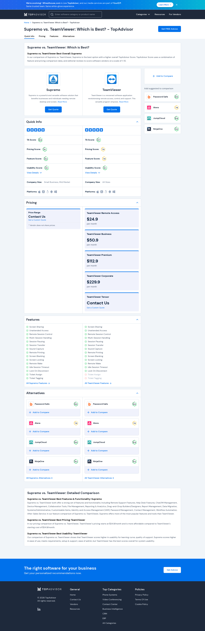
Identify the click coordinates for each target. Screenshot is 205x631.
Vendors (74, 604)
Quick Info (29, 36)
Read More (62, 102)
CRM (104, 613)
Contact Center (110, 604)
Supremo (53, 90)
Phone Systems (109, 594)
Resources (75, 609)
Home (73, 594)
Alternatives (69, 36)
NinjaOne (39, 461)
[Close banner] (176, 4)
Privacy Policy (141, 594)
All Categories (109, 623)
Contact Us (75, 599)
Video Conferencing (112, 599)
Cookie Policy (141, 604)
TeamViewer (111, 90)
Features (54, 36)
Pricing (42, 36)
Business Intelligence (112, 609)
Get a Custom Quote (37, 220)
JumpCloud (41, 442)
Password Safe (42, 404)
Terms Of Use (141, 599)
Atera (37, 423)
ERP (104, 618)
